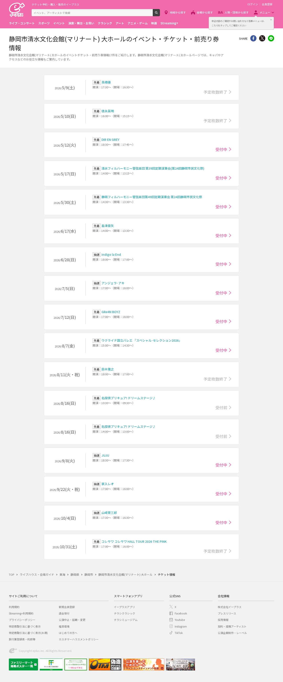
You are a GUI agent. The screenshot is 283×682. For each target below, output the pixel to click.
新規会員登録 (67, 607)
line (271, 38)
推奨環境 (64, 626)
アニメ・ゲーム (138, 23)
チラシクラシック (124, 613)
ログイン (252, 4)
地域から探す (178, 12)
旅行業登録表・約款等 (22, 639)
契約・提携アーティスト (232, 626)
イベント (59, 23)
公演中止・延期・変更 (72, 620)
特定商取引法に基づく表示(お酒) (28, 633)
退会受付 (64, 613)
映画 (154, 23)
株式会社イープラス (229, 607)
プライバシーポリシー (22, 620)
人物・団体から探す (237, 12)
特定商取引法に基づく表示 (25, 626)
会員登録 (267, 4)
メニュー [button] (265, 12)
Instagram (181, 626)
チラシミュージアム (126, 620)
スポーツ (44, 23)
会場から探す (205, 12)
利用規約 (14, 607)
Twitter (262, 38)
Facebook (181, 613)
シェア (253, 38)
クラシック (105, 23)
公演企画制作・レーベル (232, 633)
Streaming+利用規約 (21, 613)
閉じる (271, 19)
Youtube (180, 620)
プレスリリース (227, 613)
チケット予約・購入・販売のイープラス (55, 4)
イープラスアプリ (124, 607)
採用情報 (223, 620)
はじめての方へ (68, 633)
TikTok (179, 633)
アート (120, 23)
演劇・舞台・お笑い (81, 23)
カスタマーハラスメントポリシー (79, 639)
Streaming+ (169, 23)
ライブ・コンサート (22, 23)
